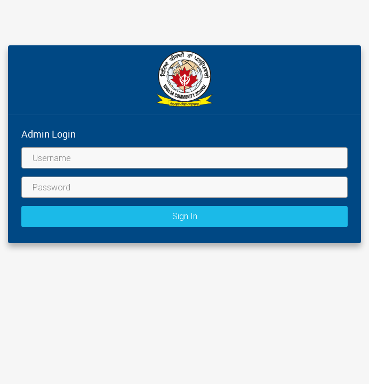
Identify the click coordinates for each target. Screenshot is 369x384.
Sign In (184, 216)
